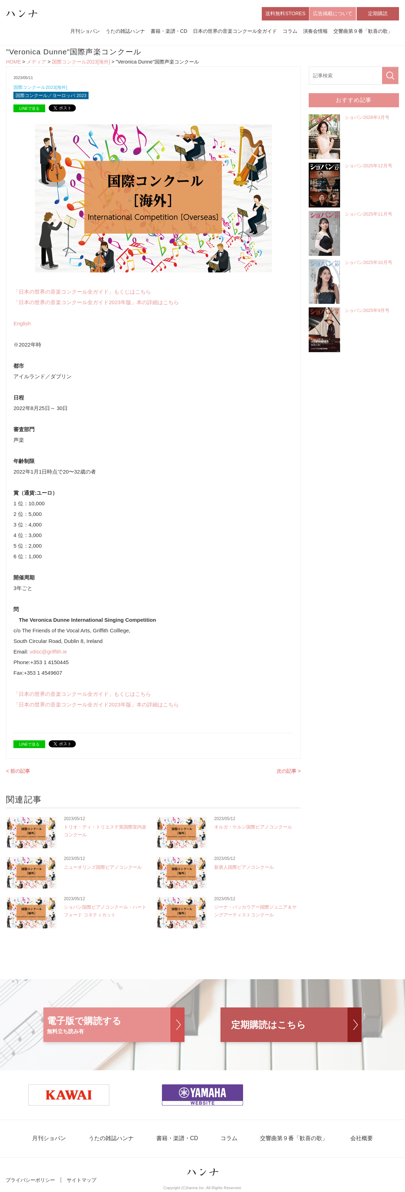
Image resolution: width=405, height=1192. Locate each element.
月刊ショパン (85, 31)
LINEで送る (29, 109)
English (22, 324)
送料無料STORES (285, 13)
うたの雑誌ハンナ (125, 31)
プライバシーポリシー (30, 1181)
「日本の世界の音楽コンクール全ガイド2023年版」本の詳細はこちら (96, 303)
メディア (36, 62)
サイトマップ (81, 1181)
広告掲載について (332, 13)
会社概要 (358, 1139)
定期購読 (378, 13)
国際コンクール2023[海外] (81, 62)
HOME (13, 62)
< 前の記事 (18, 771)
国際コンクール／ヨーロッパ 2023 (51, 95)
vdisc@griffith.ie (48, 652)
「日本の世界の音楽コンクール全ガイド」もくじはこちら (82, 292)
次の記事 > (289, 771)
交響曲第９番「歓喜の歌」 (363, 31)
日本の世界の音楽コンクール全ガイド (235, 31)
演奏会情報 (315, 31)
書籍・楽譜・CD (169, 31)
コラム (290, 31)
